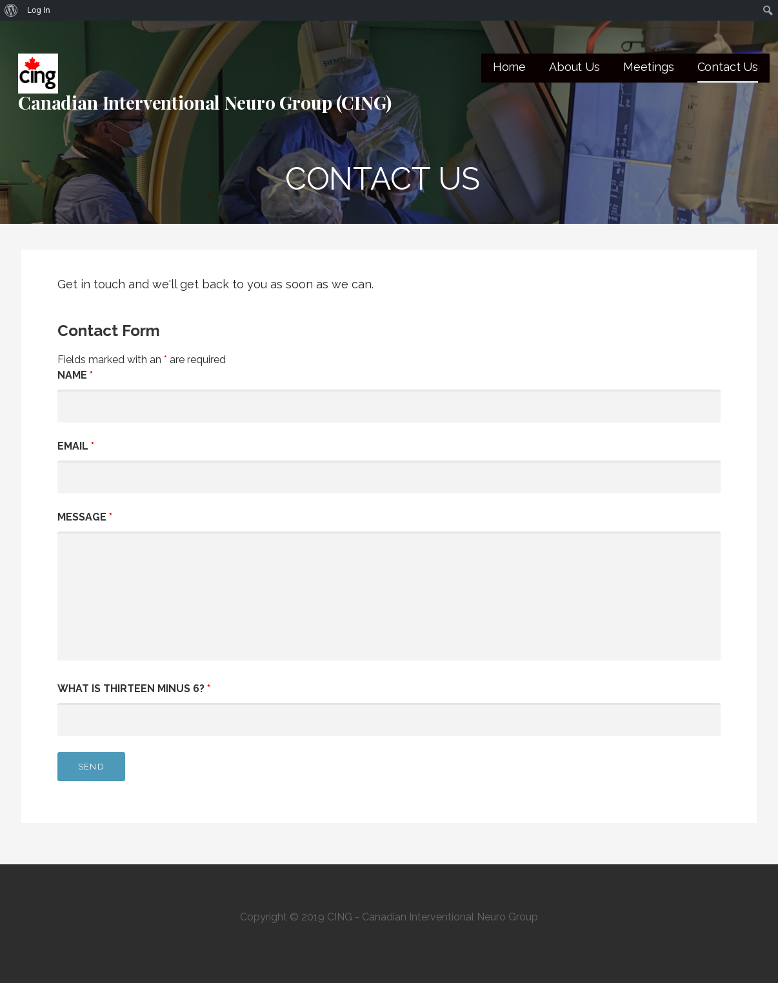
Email (75, 446)
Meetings (648, 67)
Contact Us (727, 67)
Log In (38, 10)
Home (509, 67)
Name (75, 375)
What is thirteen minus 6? (133, 688)
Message (84, 517)
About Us (574, 67)
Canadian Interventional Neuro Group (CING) (205, 102)
